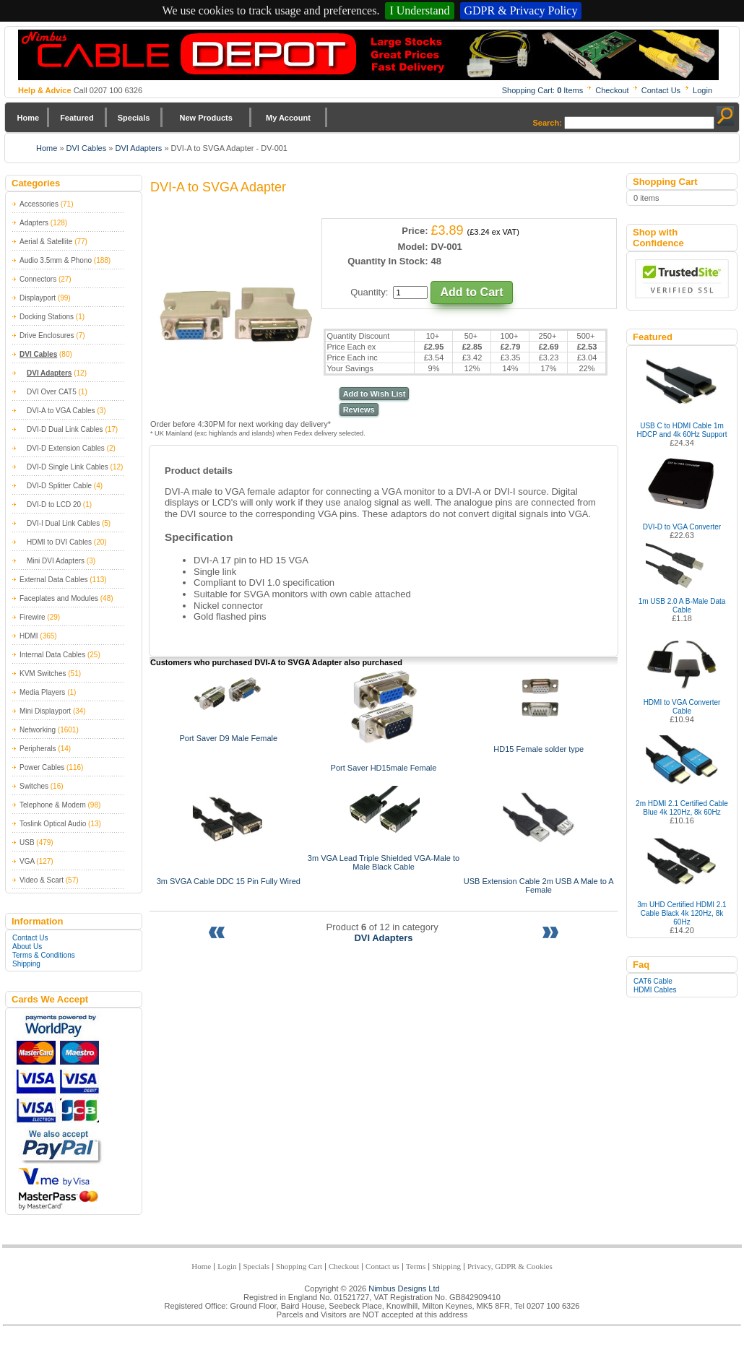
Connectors (38, 279)
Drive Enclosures (47, 335)
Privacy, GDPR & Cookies (510, 1266)
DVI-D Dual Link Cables (65, 429)
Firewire (33, 617)
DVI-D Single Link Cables (67, 467)
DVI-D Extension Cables (66, 448)
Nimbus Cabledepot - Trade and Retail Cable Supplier (368, 55)
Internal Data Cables (52, 655)
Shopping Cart (299, 1266)
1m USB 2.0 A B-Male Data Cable (682, 605)
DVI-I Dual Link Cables (63, 523)
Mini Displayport (45, 711)
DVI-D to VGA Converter (682, 527)
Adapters (34, 223)
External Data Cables (54, 580)
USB (27, 842)
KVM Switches (43, 673)
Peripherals (38, 749)
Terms (415, 1266)
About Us (27, 946)
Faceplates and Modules (59, 598)
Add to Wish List (374, 393)
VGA (27, 861)
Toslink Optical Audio (53, 824)
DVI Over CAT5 (52, 392)
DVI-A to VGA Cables (61, 411)
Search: (547, 122)
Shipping (26, 964)
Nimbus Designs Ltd (403, 1288)
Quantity (367, 292)
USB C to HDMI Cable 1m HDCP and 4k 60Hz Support (682, 430)
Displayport (38, 298)
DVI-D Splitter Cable (59, 486)
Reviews (359, 409)
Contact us (382, 1266)
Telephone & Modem (53, 805)
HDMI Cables (654, 990)
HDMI (29, 636)
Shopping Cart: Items (543, 90)
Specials (134, 117)
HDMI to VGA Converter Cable (682, 706)
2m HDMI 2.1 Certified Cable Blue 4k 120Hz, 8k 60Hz (682, 808)
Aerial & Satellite (46, 242)
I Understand (419, 10)
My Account (288, 117)
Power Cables (42, 767)
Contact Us (660, 90)
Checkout (611, 90)
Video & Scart (42, 880)
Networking (38, 730)
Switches (34, 786)
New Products (205, 117)
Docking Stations (47, 317)
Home (28, 117)
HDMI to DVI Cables (59, 542)
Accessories (39, 204)
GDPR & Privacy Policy (521, 10)
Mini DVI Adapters (56, 561)
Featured (76, 117)
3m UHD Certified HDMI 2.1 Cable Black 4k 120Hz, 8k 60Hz (681, 913)
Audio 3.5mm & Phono (56, 260)
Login (702, 90)
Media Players (42, 692)
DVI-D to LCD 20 (54, 504)
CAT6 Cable (652, 981)
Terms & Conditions (43, 955)
